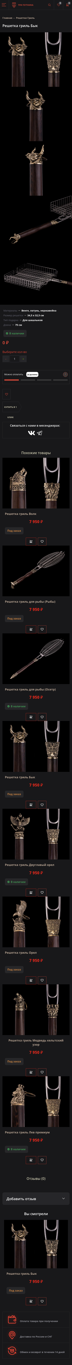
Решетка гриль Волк (20, 514)
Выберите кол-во (14, 352)
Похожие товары (36, 452)
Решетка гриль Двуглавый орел (29, 865)
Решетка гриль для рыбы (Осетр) (30, 689)
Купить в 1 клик (10, 409)
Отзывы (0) (36, 1178)
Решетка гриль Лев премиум (27, 1132)
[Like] (42, 542)
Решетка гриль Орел (21, 953)
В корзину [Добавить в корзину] (31, 541)
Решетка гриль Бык (20, 777)
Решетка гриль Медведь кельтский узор (36, 1042)
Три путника (22, 3)
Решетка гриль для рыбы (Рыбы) (30, 602)
